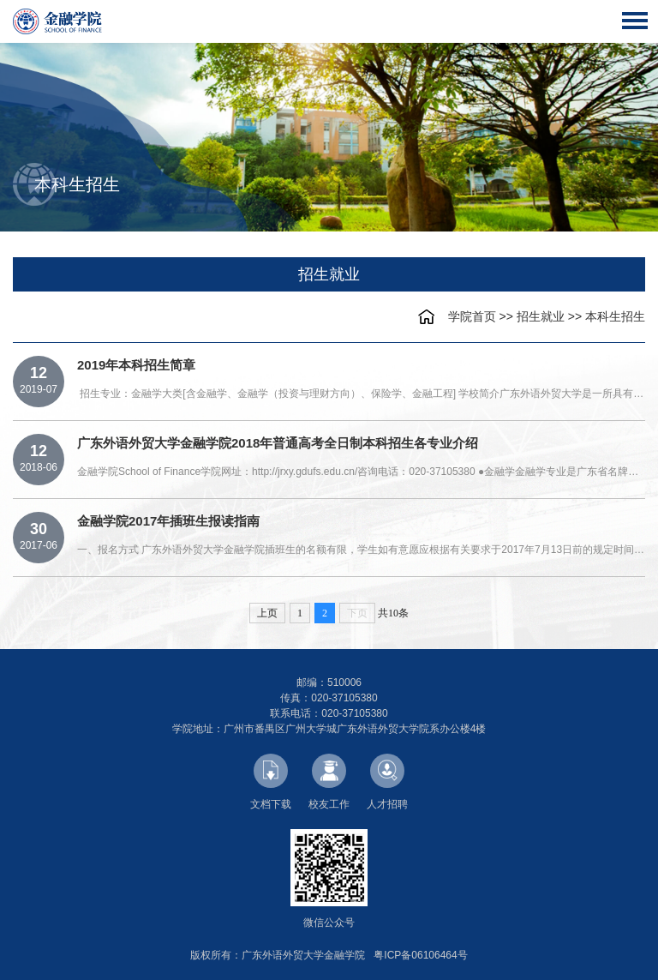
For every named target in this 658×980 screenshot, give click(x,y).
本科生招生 (615, 316)
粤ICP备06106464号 (420, 955)
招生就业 (541, 316)
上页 (267, 613)
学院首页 (472, 316)
